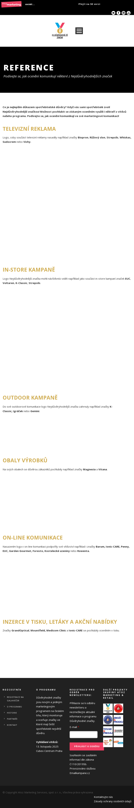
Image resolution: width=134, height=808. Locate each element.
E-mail (74, 727)
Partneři (12, 719)
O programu (14, 706)
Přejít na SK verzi (89, 4)
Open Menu (79, 30)
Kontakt (12, 725)
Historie (12, 712)
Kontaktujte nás (103, 797)
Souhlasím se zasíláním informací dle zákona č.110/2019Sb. (83, 764)
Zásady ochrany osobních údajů (112, 801)
